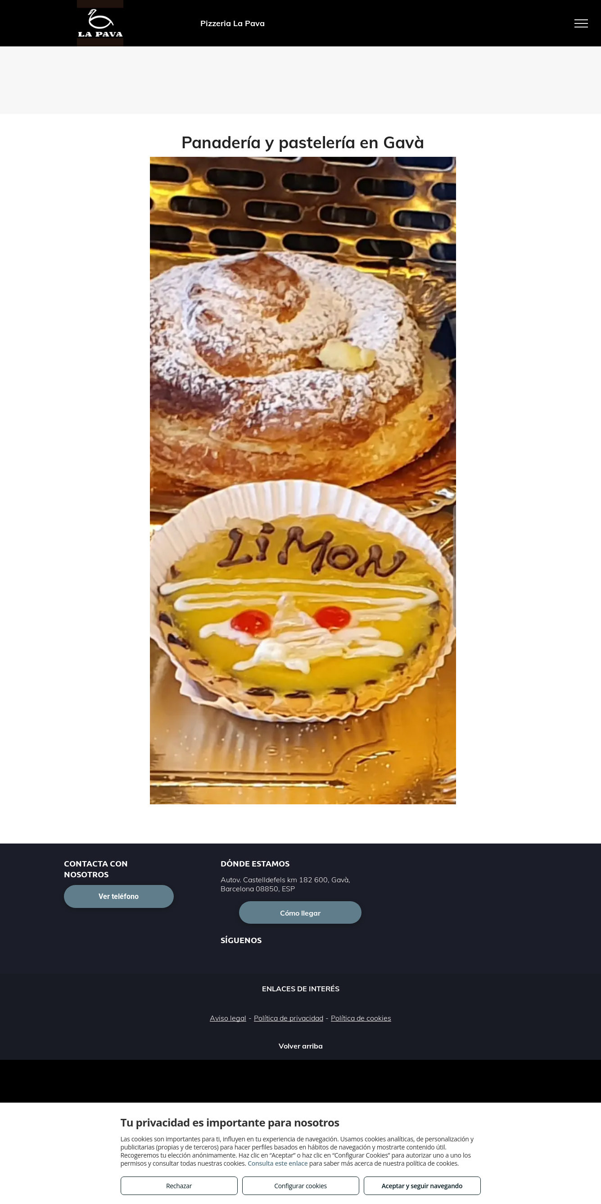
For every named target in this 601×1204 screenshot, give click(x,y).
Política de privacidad (288, 1017)
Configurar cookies (300, 1185)
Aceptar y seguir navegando (422, 1185)
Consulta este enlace (277, 1163)
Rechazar (179, 1185)
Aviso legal (228, 1017)
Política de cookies (361, 1017)
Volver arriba (301, 1045)
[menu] (581, 23)
